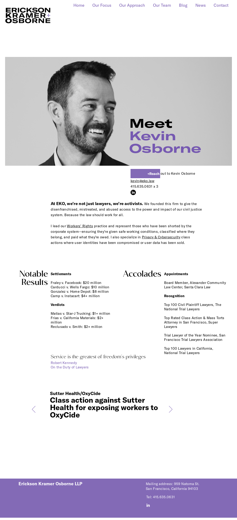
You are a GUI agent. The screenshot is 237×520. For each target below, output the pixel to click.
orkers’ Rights (80, 226)
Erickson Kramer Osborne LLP (50, 483)
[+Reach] (145, 173)
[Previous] (33, 409)
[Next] (170, 409)
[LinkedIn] (133, 192)
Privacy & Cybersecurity (161, 237)
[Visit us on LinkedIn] (148, 505)
